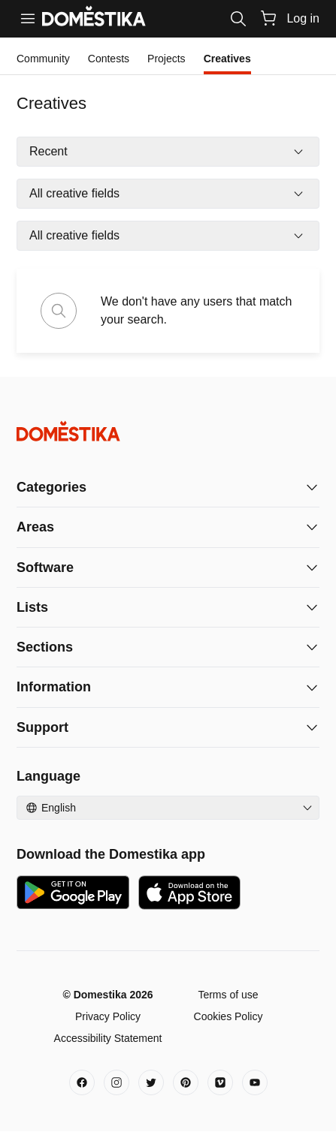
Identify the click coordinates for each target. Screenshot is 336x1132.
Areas (35, 526)
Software (45, 567)
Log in (302, 18)
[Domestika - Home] (168, 431)
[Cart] (268, 18)
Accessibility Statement (108, 1038)
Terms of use (228, 995)
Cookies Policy (228, 1016)
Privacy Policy (108, 1016)
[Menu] (28, 19)
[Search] (238, 19)
